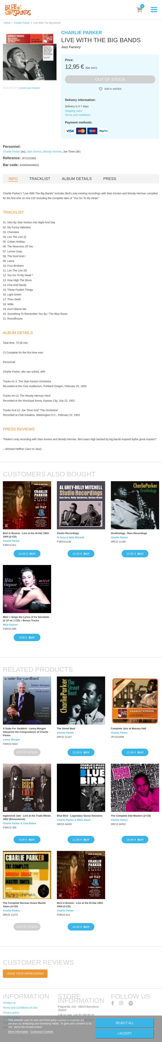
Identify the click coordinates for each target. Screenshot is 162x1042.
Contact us (9, 1002)
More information (18, 1031)
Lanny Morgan (11, 739)
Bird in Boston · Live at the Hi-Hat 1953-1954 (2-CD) (26, 535)
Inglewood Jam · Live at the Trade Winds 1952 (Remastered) (27, 817)
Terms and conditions (77, 114)
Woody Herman (52, 151)
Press (109, 179)
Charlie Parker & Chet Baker (19, 823)
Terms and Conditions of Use (20, 1007)
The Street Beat (66, 728)
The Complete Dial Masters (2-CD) (131, 815)
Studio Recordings (68, 533)
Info (13, 179)
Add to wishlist (112, 88)
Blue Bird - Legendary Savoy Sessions (79, 815)
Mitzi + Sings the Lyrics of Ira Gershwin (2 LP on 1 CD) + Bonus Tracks (26, 619)
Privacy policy (11, 1012)
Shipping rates (73, 110)
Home (7, 22)
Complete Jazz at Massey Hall (128, 728)
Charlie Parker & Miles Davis (74, 819)
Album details (77, 179)
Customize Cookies (41, 1031)
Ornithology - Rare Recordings (129, 533)
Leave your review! (29, 87)
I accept (125, 1033)
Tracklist (39, 179)
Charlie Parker (22, 22)
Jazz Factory (71, 47)
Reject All (125, 1023)
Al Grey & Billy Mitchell (70, 537)
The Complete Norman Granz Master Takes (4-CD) (24, 905)
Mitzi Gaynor (10, 624)
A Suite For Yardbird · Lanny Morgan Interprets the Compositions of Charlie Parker (25, 732)
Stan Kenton (34, 151)
